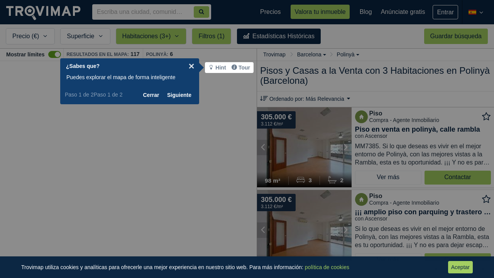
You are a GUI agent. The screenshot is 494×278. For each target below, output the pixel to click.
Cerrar (170, 95)
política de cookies (327, 267)
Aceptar (460, 267)
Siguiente (198, 95)
